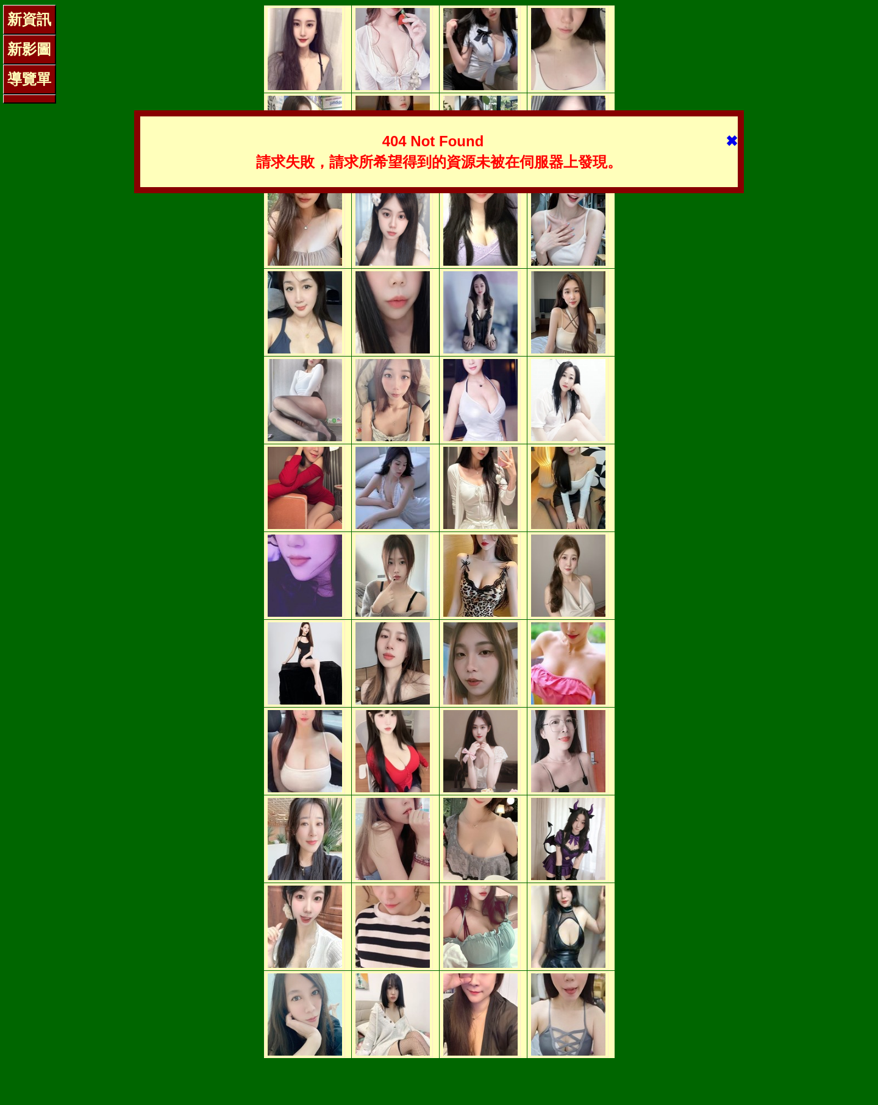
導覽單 (29, 79)
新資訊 (29, 19)
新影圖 (29, 49)
